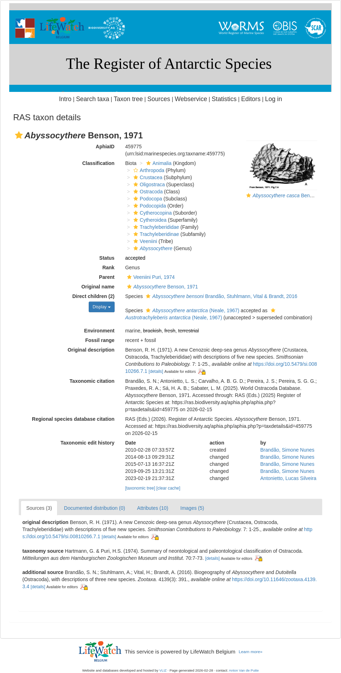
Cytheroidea (149, 220)
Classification (98, 163)
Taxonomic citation (92, 381)
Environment (99, 330)
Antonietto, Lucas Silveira (288, 478)
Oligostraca (148, 184)
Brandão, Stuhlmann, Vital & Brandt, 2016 (220, 296)
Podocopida (149, 206)
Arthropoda (148, 170)
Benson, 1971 (161, 286)
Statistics (224, 99)
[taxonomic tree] (140, 488)
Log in (273, 99)
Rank (108, 267)
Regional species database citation (73, 419)
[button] (18, 135)
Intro (65, 99)
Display (102, 306)
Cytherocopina (152, 213)
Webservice (191, 99)
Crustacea (147, 177)
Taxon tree (128, 99)
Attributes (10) (152, 508)
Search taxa (92, 99)
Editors (251, 99)
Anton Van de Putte (244, 670)
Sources (158, 99)
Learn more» (251, 651)
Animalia (158, 163)
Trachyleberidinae (155, 234)
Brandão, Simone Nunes (287, 450)
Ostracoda (147, 191)
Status (107, 258)
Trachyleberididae (155, 227)
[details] (156, 371)
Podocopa (147, 199)
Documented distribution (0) (94, 508)
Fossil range (99, 340)
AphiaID (105, 146)
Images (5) (192, 508)
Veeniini (144, 241)
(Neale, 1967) (191, 310)
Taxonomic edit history (87, 443)
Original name (97, 286)
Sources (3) (39, 508)
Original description (90, 350)
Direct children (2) (93, 296)
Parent (107, 277)
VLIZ (163, 670)
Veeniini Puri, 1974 (150, 277)
